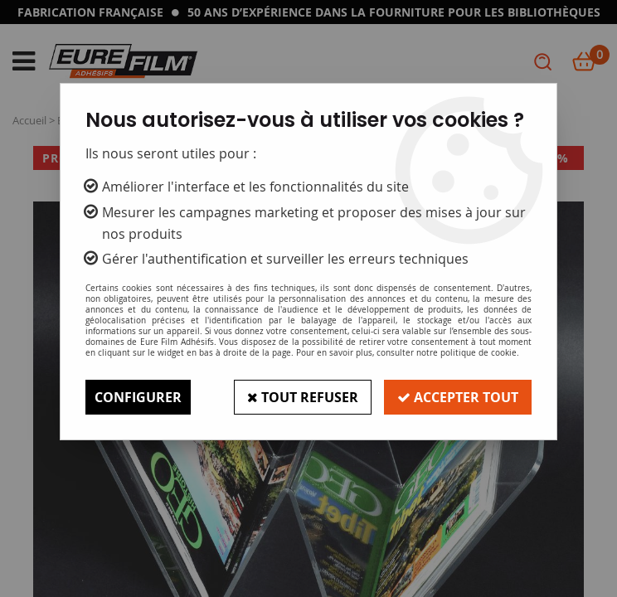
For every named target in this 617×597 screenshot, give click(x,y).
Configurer (138, 397)
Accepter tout (457, 397)
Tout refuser (302, 397)
